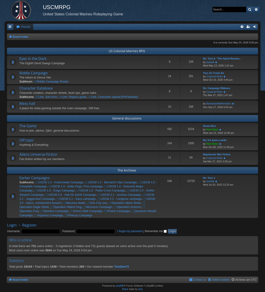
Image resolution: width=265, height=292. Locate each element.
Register (29, 225)
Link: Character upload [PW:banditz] (113, 97)
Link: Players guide (73, 97)
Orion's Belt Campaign (86, 211)
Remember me (155, 231)
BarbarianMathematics (218, 103)
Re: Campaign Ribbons (216, 88)
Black (125, 289)
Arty (140, 289)
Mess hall (27, 103)
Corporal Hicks (214, 76)
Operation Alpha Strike (125, 203)
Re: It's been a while (215, 140)
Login (12, 225)
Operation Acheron (127, 207)
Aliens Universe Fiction (38, 154)
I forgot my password (130, 231)
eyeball (210, 62)
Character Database (36, 88)
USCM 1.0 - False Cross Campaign (100, 190)
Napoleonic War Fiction (216, 154)
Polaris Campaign (117, 211)
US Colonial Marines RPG (127, 51)
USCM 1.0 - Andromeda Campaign (59, 182)
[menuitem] (23, 27)
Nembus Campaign (55, 211)
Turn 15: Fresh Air (213, 73)
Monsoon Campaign (97, 207)
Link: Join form (46, 97)
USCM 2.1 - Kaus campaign (76, 198)
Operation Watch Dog (66, 207)
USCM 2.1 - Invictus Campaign (119, 194)
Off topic (26, 140)
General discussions (127, 118)
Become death (74, 203)
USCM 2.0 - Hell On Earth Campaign (71, 194)
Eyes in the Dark (32, 58)
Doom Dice (209, 126)
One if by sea (97, 203)
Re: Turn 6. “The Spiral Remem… (222, 58)
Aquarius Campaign (49, 215)
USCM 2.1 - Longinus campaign (119, 198)
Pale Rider (212, 129)
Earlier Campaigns (34, 177)
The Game (28, 125)
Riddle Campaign (33, 73)
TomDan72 (121, 266)
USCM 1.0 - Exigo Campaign (55, 190)
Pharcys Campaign (78, 215)
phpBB (119, 285)
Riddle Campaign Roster (51, 81)
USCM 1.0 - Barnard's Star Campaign (111, 182)
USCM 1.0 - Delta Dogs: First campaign (75, 186)
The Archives (127, 170)
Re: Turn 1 (209, 178)
